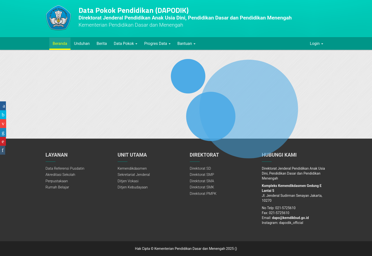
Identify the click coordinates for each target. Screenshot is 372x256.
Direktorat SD (200, 168)
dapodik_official (291, 223)
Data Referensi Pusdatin (65, 168)
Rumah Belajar (57, 187)
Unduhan (81, 43)
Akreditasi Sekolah (60, 174)
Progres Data (157, 43)
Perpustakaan (57, 181)
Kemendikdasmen (132, 168)
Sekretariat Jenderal (134, 174)
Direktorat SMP (202, 174)
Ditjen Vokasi (128, 181)
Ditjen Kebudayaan (133, 187)
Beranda (60, 43)
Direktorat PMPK (203, 193)
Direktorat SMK (202, 187)
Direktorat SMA (202, 181)
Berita (102, 43)
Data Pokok (125, 43)
